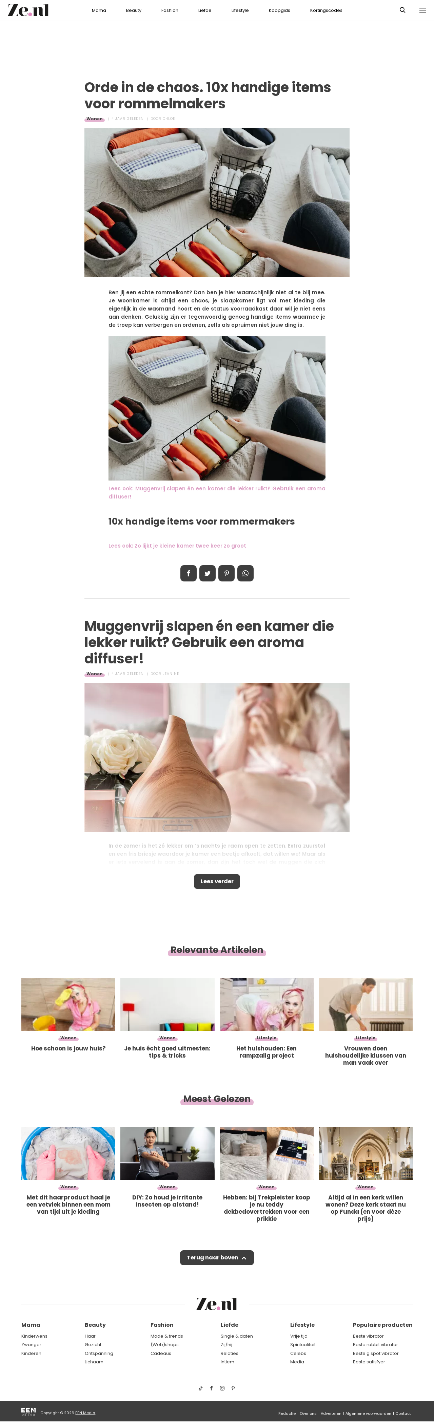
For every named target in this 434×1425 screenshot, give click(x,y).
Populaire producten (383, 1325)
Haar (90, 1336)
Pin (226, 573)
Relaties (229, 1353)
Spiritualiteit (303, 1344)
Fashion (169, 10)
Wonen (94, 119)
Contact (403, 1413)
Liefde (205, 10)
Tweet (207, 573)
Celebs (298, 1353)
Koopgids (279, 10)
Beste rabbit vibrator (375, 1344)
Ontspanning (99, 1353)
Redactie (287, 1413)
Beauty (133, 10)
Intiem (227, 1362)
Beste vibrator (368, 1336)
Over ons (308, 1413)
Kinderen (31, 1353)
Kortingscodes (326, 10)
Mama (99, 10)
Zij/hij (226, 1344)
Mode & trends (167, 1336)
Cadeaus (161, 1353)
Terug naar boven (212, 1260)
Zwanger (31, 1344)
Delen (188, 573)
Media (297, 1362)
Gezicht (93, 1344)
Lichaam (94, 1362)
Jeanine (171, 673)
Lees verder (217, 882)
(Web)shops (165, 1344)
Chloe (169, 118)
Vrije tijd (299, 1336)
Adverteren (331, 1413)
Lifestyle (240, 10)
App (245, 573)
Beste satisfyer (369, 1362)
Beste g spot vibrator (376, 1353)
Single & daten (237, 1336)
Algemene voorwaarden (368, 1413)
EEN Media (85, 1413)
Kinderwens (34, 1336)
